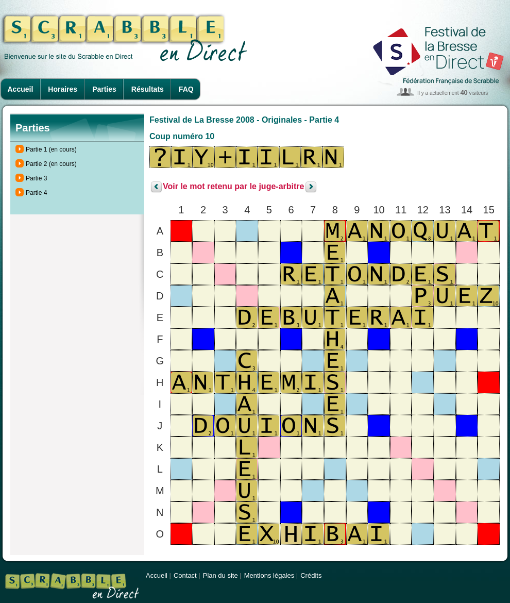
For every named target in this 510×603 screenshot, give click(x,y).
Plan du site (220, 575)
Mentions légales (269, 575)
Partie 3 (36, 178)
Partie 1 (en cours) (51, 149)
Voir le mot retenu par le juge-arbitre (233, 186)
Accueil (20, 89)
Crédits (310, 575)
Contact (185, 575)
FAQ (186, 89)
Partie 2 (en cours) (51, 163)
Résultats (147, 89)
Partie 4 (36, 192)
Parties (104, 89)
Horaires (62, 89)
